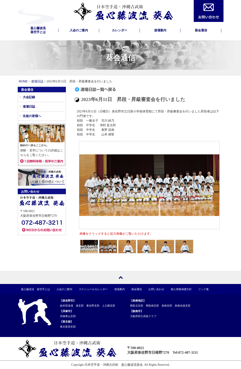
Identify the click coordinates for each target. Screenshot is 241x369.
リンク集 (203, 289)
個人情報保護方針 (181, 289)
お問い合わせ (156, 289)
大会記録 (29, 97)
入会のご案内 (79, 30)
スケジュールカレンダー (93, 289)
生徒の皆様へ (32, 116)
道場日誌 (37, 81)
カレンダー (119, 30)
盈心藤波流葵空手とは (38, 30)
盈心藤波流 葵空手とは (35, 289)
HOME (23, 81)
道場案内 (160, 30)
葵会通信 (201, 30)
